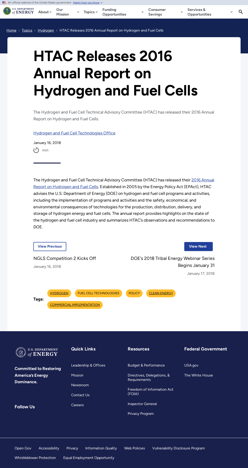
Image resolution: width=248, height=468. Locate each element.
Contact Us (80, 395)
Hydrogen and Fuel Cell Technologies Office (74, 133)
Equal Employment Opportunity (88, 457)
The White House (198, 375)
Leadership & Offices (88, 365)
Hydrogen (59, 293)
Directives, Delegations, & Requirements (149, 377)
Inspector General (142, 404)
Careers (77, 405)
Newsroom (80, 385)
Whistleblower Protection (35, 457)
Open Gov (23, 448)
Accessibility (49, 448)
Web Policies (134, 448)
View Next (195, 246)
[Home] (19, 13)
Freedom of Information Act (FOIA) (150, 391)
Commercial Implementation (75, 305)
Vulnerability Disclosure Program (178, 448)
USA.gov (191, 365)
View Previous (47, 246)
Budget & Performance (146, 365)
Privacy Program (141, 413)
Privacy (72, 448)
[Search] (240, 11)
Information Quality (101, 448)
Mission (77, 375)
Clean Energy (161, 293)
